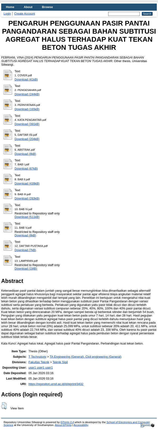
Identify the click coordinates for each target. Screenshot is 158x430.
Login (7, 13)
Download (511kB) (27, 217)
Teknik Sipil (60, 362)
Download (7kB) (25, 250)
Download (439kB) (27, 183)
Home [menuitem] (10, 7)
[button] (4, 405)
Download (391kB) (27, 124)
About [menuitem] (28, 7)
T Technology (37, 356)
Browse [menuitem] (47, 7)
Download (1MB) (26, 268)
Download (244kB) (27, 94)
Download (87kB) (26, 168)
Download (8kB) (25, 154)
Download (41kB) (26, 79)
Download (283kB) (27, 198)
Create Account (24, 13)
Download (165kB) (27, 109)
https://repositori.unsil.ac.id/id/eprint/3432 (55, 384)
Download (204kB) (27, 139)
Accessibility (80, 425)
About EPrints (63, 425)
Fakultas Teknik (38, 362)
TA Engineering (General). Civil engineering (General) (85, 356)
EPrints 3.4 (67, 422)
